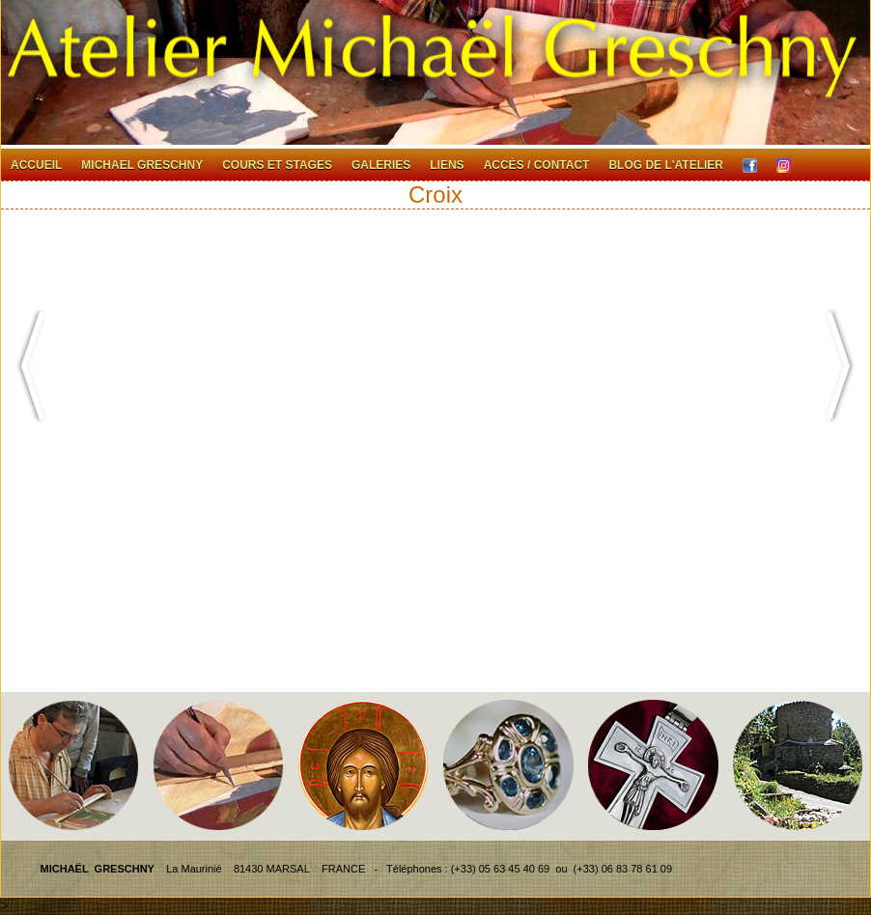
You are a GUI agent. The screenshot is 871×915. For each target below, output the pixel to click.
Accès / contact (537, 165)
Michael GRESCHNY (142, 165)
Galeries (380, 165)
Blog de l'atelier (665, 165)
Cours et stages (277, 165)
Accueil (36, 165)
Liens (447, 165)
